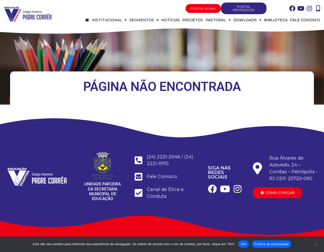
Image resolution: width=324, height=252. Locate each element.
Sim (244, 244)
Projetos (192, 20)
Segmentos (144, 20)
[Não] (316, 244)
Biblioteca (276, 20)
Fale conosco (305, 20)
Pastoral (218, 20)
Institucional (109, 20)
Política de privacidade (271, 244)
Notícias (170, 20)
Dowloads (247, 20)
